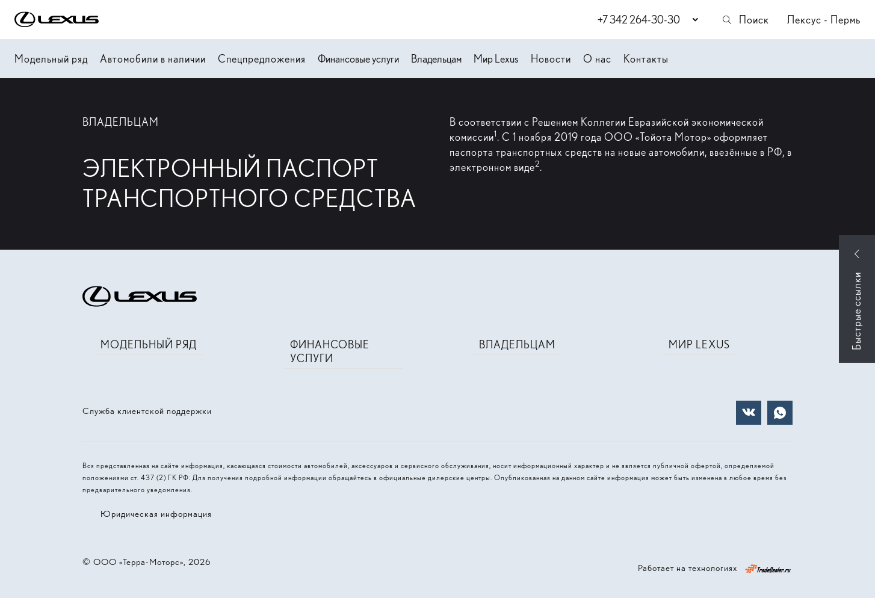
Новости (551, 58)
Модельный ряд (51, 58)
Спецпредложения (262, 58)
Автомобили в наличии (153, 58)
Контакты (646, 58)
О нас (597, 58)
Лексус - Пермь (824, 19)
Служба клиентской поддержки (147, 410)
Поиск (745, 19)
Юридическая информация (156, 513)
